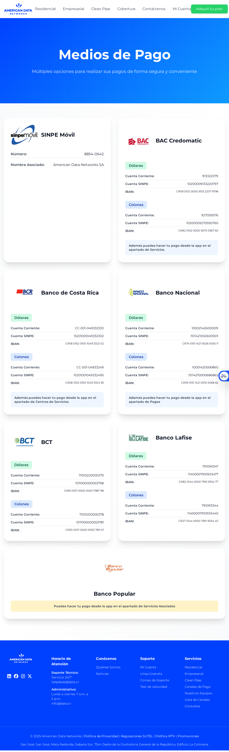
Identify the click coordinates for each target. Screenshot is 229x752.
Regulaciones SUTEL (137, 738)
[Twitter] (30, 678)
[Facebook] (16, 678)
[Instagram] (23, 678)
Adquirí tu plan (209, 9)
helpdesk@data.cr (65, 684)
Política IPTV (165, 738)
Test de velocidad (153, 688)
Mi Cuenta (148, 669)
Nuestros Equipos (198, 695)
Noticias (102, 675)
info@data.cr (61, 705)
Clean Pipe (193, 682)
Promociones (188, 738)
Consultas (192, 708)
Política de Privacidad (101, 738)
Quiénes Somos (108, 669)
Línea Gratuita (151, 675)
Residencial (193, 669)
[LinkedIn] (9, 678)
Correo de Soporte (154, 682)
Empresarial (194, 675)
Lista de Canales (197, 701)
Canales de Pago (198, 688)
